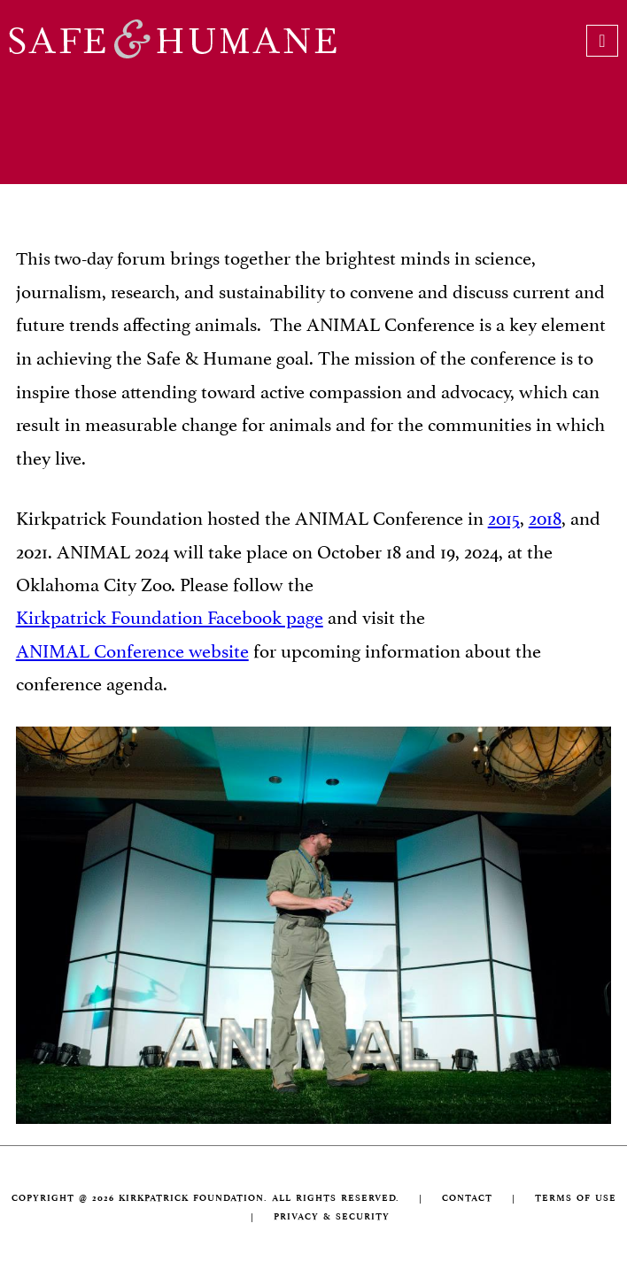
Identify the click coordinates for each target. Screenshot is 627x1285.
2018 (545, 516)
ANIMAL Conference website (132, 649)
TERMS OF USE (575, 1198)
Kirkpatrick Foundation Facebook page (169, 615)
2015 (504, 516)
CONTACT (467, 1198)
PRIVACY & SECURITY (332, 1216)
